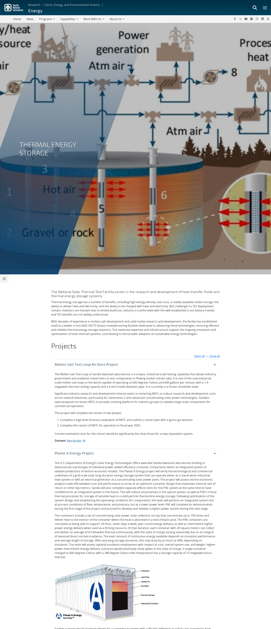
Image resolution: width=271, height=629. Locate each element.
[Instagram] (257, 18)
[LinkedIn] (262, 18)
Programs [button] (45, 19)
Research (34, 5)
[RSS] (268, 18)
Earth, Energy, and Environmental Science (72, 5)
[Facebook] (234, 18)
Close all (214, 356)
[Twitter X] (240, 18)
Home (17, 19)
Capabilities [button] (67, 19)
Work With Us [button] (92, 19)
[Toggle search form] (255, 7)
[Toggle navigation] (6, 19)
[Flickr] (251, 18)
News (30, 19)
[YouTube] (246, 18)
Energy (35, 10)
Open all (199, 356)
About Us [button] (116, 19)
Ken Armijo (74, 441)
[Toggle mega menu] (265, 7)
